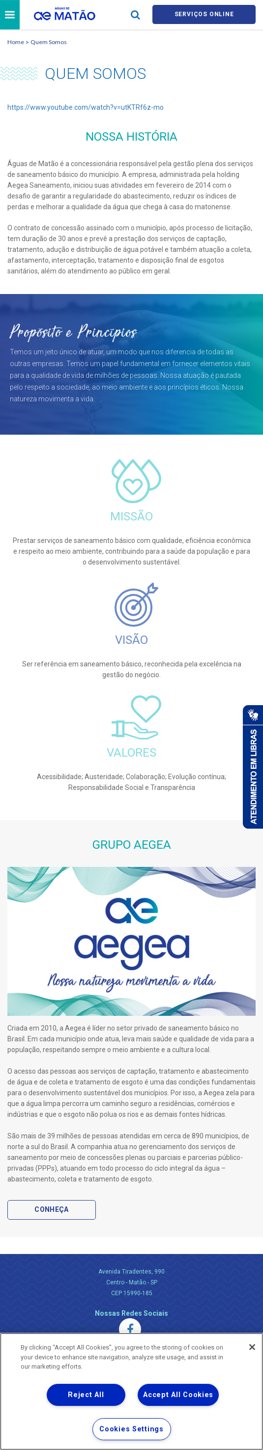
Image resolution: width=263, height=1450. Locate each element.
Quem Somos (48, 43)
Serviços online (204, 15)
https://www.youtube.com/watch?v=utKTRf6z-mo (85, 109)
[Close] (252, 1347)
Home (15, 43)
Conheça (51, 1211)
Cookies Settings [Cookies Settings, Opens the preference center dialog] (131, 1429)
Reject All (86, 1395)
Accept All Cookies (178, 1395)
